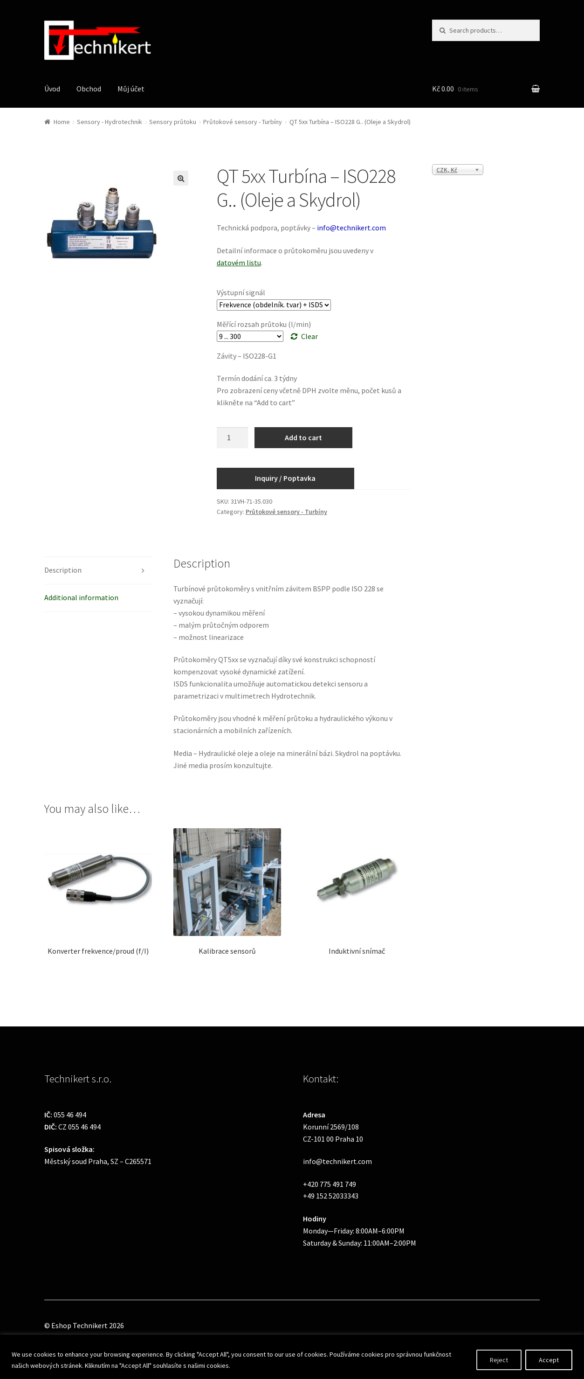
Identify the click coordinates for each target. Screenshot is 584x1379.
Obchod (88, 88)
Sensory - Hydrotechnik (109, 122)
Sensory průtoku (172, 122)
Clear (309, 336)
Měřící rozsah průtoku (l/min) (264, 324)
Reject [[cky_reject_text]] (499, 1360)
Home (62, 122)
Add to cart (303, 437)
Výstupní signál (241, 292)
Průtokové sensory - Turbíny (242, 122)
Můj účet (130, 88)
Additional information (81, 597)
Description (63, 570)
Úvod (52, 88)
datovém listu (239, 262)
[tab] (98, 570)
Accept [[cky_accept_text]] (549, 1360)
